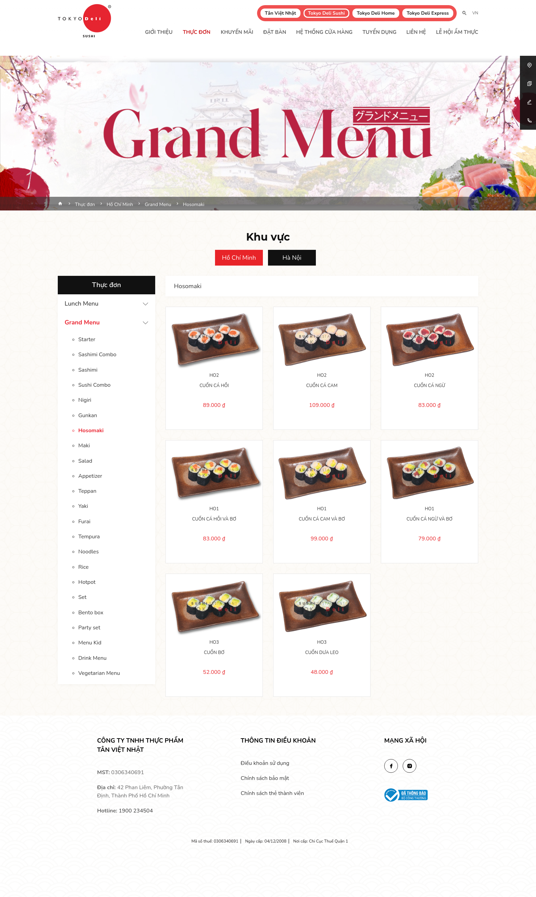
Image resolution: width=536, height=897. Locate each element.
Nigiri (84, 399)
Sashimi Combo (97, 354)
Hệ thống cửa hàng (324, 32)
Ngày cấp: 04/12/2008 (265, 841)
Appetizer (90, 475)
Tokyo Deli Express (428, 13)
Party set (89, 625)
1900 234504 (136, 811)
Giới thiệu (159, 32)
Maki (84, 445)
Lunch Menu (81, 303)
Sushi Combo (94, 384)
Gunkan (87, 415)
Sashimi (87, 369)
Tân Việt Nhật (280, 13)
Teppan (87, 490)
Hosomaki (91, 430)
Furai (84, 520)
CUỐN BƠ (214, 652)
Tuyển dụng (380, 32)
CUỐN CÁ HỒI (214, 385)
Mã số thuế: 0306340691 (214, 841)
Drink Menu (92, 655)
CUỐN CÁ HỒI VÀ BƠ (214, 518)
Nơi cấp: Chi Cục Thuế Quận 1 (320, 841)
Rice (83, 565)
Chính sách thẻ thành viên (272, 793)
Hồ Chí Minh (239, 258)
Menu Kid (90, 640)
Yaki (83, 505)
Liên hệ (416, 32)
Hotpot (86, 580)
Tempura (89, 535)
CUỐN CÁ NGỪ (429, 385)
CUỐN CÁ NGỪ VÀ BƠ (429, 518)
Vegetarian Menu (99, 671)
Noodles (88, 550)
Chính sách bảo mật (265, 778)
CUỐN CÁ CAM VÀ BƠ (322, 518)
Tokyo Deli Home (376, 13)
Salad (85, 460)
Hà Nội (291, 258)
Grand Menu (82, 322)
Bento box (90, 610)
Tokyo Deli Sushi (326, 13)
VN (475, 13)
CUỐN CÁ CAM (322, 385)
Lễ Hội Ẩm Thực (457, 32)
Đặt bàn (274, 32)
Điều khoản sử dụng (265, 763)
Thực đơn (197, 32)
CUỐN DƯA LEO (322, 652)
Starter (86, 339)
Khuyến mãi (237, 32)
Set (82, 595)
